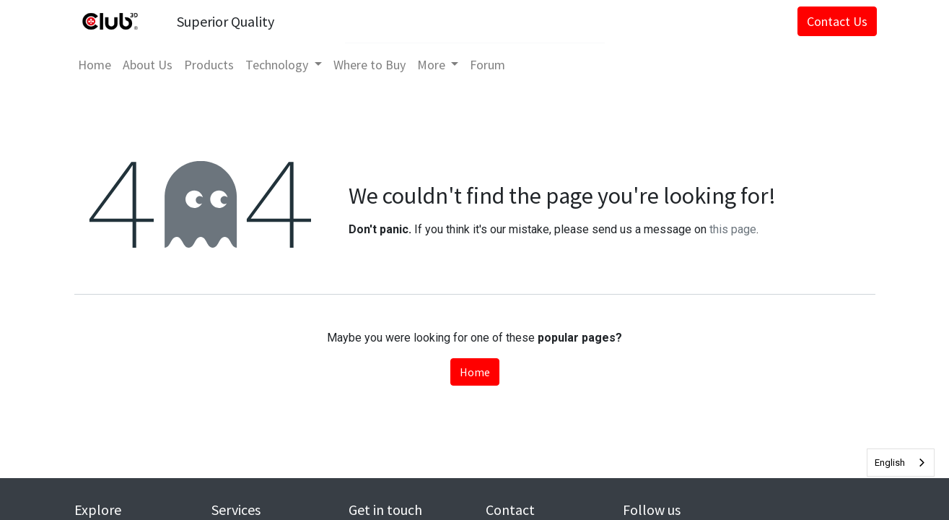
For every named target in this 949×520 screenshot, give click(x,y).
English (890, 462)
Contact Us (835, 21)
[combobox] (901, 462)
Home (475, 372)
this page (732, 229)
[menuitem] (96, 64)
